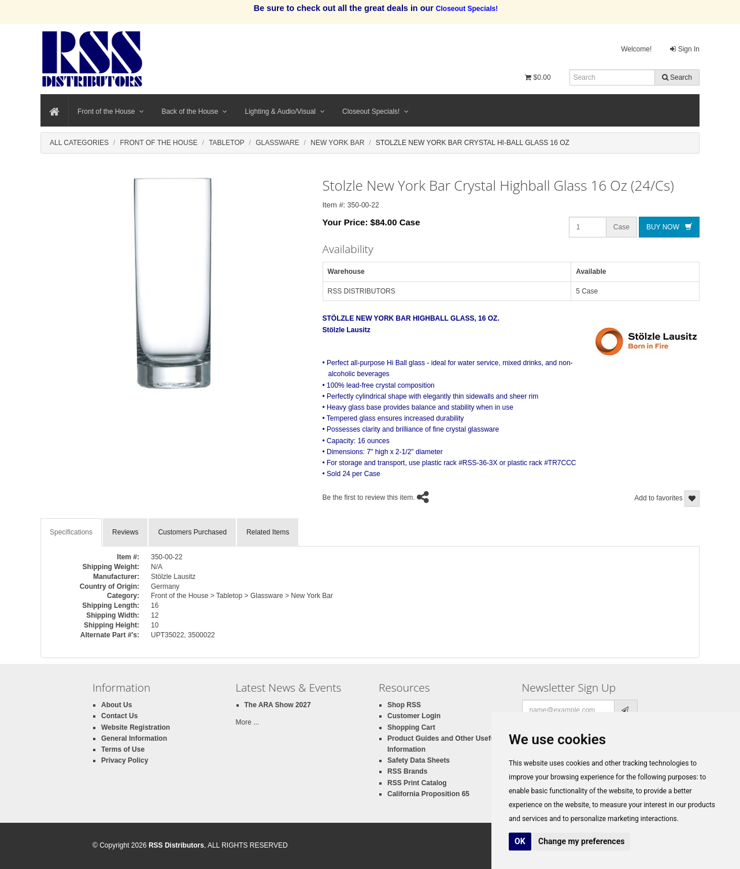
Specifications (71, 532)
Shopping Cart (411, 727)
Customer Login (414, 716)
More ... (248, 722)
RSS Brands (407, 771)
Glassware (277, 143)
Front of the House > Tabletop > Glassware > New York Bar (242, 596)
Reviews (125, 532)
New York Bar (337, 143)
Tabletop (227, 143)
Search (677, 77)
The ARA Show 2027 (278, 705)
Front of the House (110, 111)
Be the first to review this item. (369, 498)
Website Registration (135, 727)
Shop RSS (404, 705)
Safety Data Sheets (418, 760)
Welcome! (636, 49)
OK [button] (520, 841)
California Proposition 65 (428, 794)
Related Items (267, 532)
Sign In (685, 49)
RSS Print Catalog (417, 783)
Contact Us (119, 716)
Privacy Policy (124, 760)
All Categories (79, 143)
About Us (116, 705)
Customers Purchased (192, 532)
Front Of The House (158, 143)
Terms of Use (123, 749)
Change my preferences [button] (581, 841)
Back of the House (194, 111)
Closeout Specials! (375, 111)
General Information (134, 738)
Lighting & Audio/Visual (285, 111)
